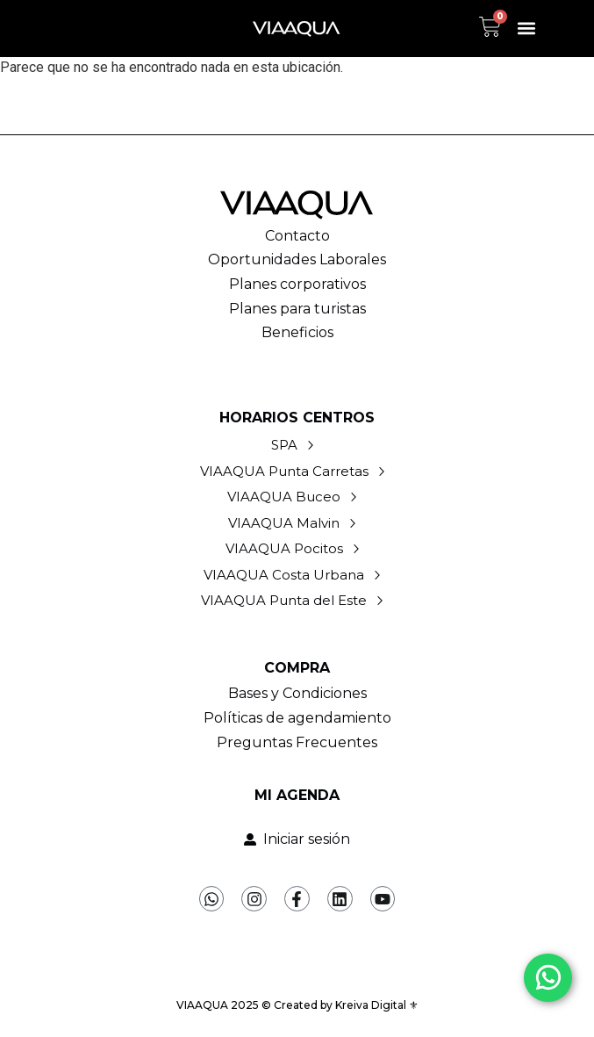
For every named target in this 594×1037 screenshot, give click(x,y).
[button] (526, 28)
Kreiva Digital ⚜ (377, 1005)
